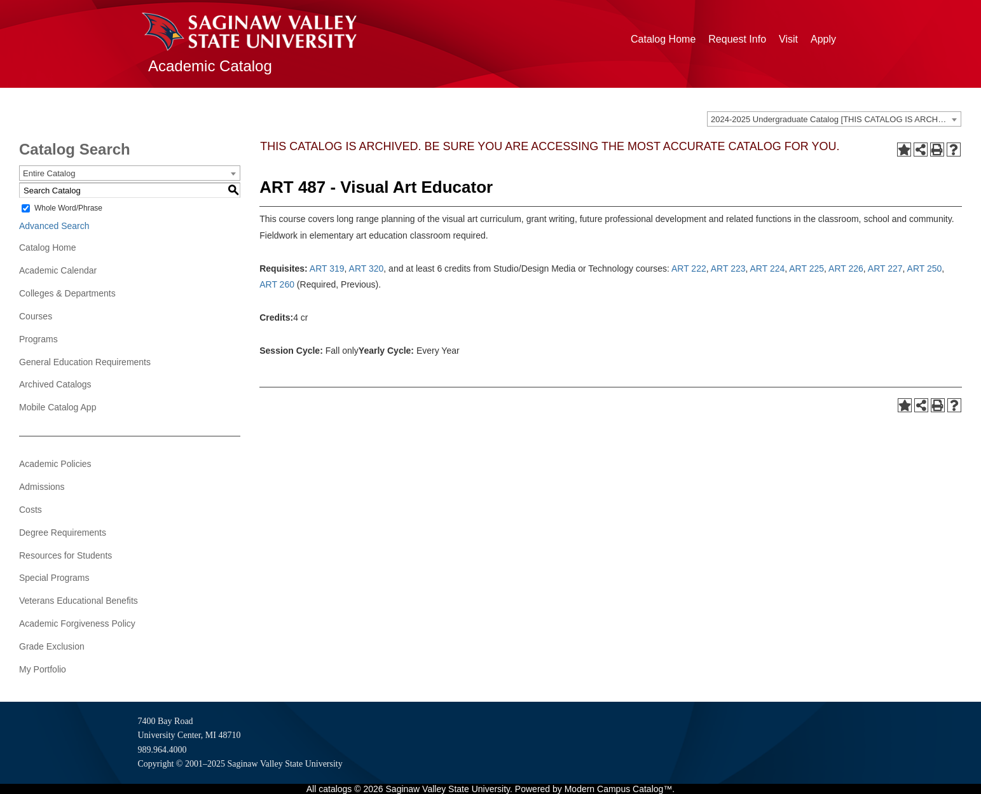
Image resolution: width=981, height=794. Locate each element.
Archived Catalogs (55, 384)
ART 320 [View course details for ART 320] (366, 268)
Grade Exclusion (52, 646)
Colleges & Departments (67, 293)
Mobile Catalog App (57, 407)
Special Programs (54, 578)
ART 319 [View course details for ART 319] (327, 268)
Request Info (737, 39)
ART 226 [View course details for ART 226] (845, 268)
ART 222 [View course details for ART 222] (688, 268)
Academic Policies (55, 464)
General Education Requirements (85, 362)
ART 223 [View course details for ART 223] (728, 268)
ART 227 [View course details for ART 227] (885, 268)
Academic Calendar (58, 270)
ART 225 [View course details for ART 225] (806, 268)
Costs (30, 510)
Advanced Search (54, 226)
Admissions (42, 487)
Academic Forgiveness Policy (77, 623)
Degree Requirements (62, 532)
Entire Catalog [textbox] (49, 173)
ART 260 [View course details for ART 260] (276, 284)
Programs (38, 339)
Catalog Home (663, 39)
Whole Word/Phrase (68, 208)
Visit (788, 39)
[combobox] (834, 119)
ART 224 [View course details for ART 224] (767, 268)
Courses (35, 316)
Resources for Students (65, 555)
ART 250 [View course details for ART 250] (924, 268)
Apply (823, 39)
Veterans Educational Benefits (78, 601)
